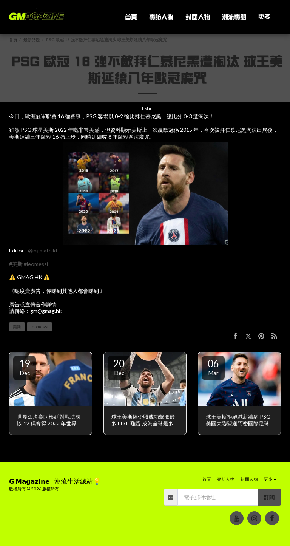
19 (24, 366)
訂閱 (269, 497)
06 (213, 366)
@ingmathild (42, 250)
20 (119, 366)
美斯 (17, 326)
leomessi (39, 326)
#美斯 (16, 264)
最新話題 (31, 39)
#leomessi (36, 264)
